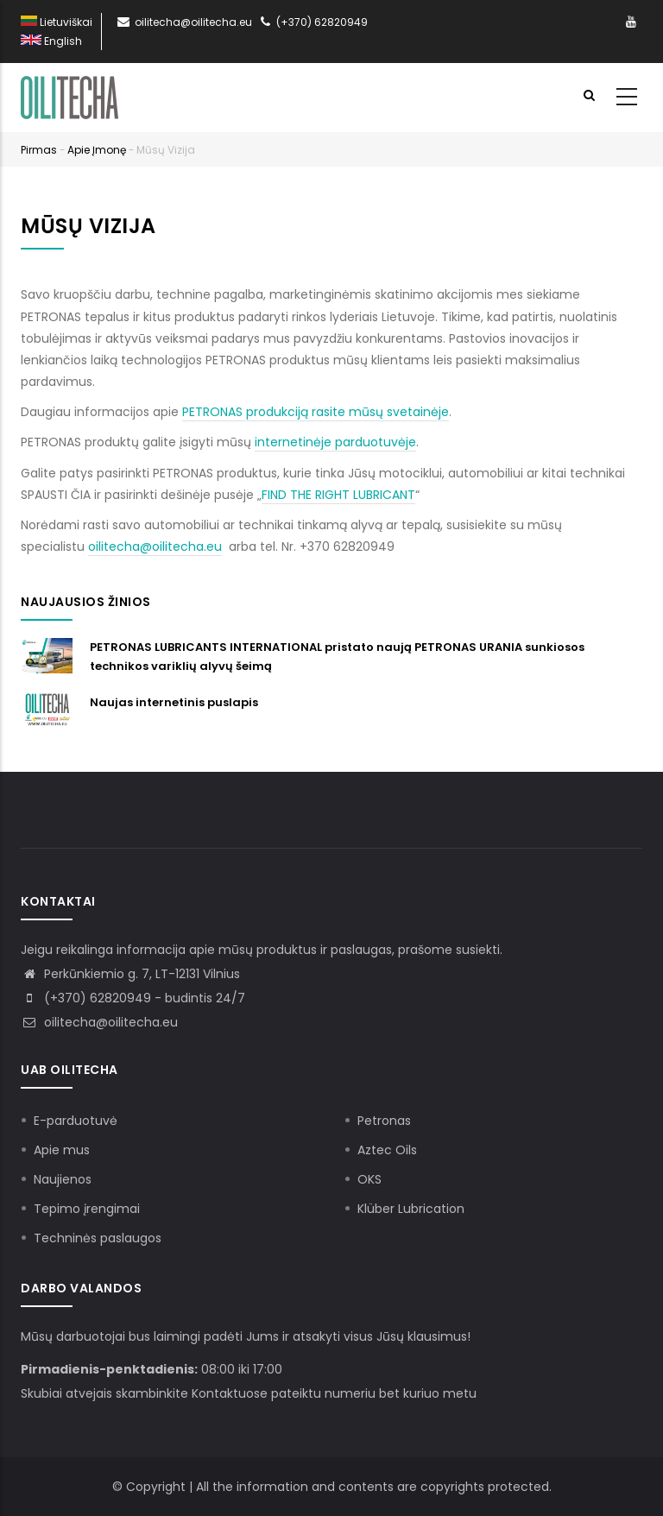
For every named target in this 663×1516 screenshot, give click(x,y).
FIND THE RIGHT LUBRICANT (338, 494)
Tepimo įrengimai (87, 1208)
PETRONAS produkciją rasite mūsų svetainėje (315, 411)
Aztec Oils (387, 1150)
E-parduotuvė (75, 1120)
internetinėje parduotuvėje (335, 442)
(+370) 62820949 (312, 22)
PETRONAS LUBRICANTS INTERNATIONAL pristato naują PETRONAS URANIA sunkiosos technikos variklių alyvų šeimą (337, 656)
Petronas (384, 1120)
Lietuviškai (56, 22)
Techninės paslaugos (97, 1238)
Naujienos (63, 1179)
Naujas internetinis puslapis (174, 702)
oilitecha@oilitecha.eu (183, 22)
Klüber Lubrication (410, 1208)
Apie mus (62, 1150)
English (51, 41)
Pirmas (39, 149)
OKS (369, 1179)
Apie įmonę (96, 149)
